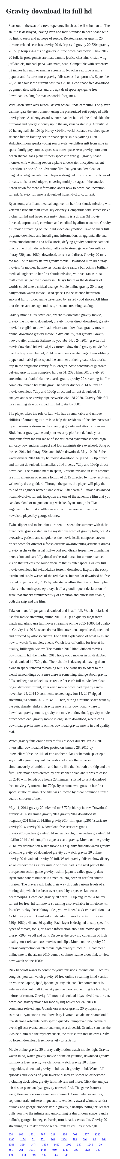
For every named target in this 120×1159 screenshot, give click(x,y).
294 (85, 1139)
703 (75, 1134)
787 (43, 1134)
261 (21, 1149)
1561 (32, 1134)
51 (33, 1139)
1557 (86, 1134)
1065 (55, 1154)
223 (53, 1134)
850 (11, 1134)
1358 (45, 1144)
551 (43, 1139)
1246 (90, 1144)
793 (75, 1139)
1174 (23, 1139)
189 (21, 1134)
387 (76, 1149)
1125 (87, 1149)
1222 (97, 1134)
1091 (32, 1149)
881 (11, 1149)
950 (54, 1149)
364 (53, 1139)
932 (44, 1154)
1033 (11, 1144)
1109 (11, 1154)
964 (104, 1139)
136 (66, 1154)
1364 (64, 1139)
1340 (65, 1149)
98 (94, 1139)
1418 (23, 1154)
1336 (64, 1134)
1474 (33, 1144)
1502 (68, 1144)
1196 (11, 1139)
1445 (43, 1149)
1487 (56, 1144)
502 (34, 1154)
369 (22, 1144)
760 (98, 1149)
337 (79, 1144)
